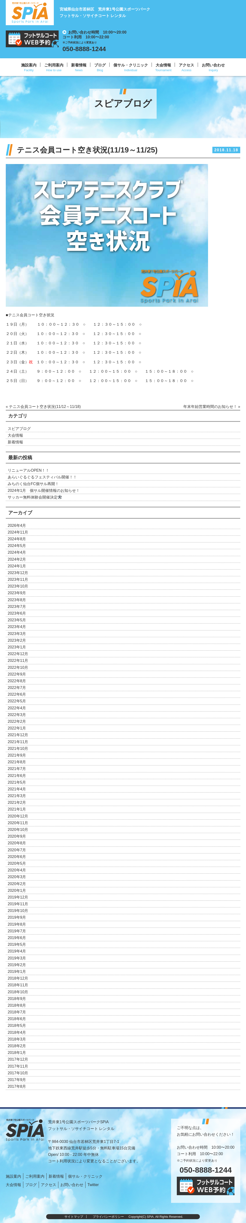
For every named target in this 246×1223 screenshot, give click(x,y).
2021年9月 (17, 755)
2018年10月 (18, 992)
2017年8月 (17, 1086)
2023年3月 (17, 634)
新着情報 (78, 65)
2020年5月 (17, 863)
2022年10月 (18, 667)
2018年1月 (17, 1053)
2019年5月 (17, 944)
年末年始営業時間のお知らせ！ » (211, 407)
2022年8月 (17, 681)
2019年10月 (18, 911)
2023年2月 (17, 640)
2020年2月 (17, 884)
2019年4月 (17, 951)
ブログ (100, 65)
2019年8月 (17, 924)
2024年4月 (17, 552)
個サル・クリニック (130, 65)
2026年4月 (17, 525)
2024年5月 (17, 546)
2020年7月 (17, 850)
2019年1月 (17, 972)
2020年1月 (17, 890)
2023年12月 (18, 573)
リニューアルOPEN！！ (28, 470)
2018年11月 (18, 985)
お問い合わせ (213, 65)
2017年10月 (18, 1073)
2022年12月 (18, 654)
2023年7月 (17, 607)
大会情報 (163, 65)
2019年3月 (17, 958)
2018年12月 (18, 978)
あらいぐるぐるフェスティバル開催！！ (42, 477)
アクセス (186, 65)
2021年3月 (17, 796)
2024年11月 (18, 532)
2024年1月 (17, 566)
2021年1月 (17, 809)
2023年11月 (18, 579)
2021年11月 (18, 742)
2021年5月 (17, 782)
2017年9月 (17, 1080)
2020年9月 (17, 836)
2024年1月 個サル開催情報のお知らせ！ (44, 490)
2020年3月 (17, 877)
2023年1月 (17, 647)
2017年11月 (18, 1066)
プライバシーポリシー (108, 1216)
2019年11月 (18, 904)
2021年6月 (17, 776)
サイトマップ (73, 1216)
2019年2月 (17, 965)
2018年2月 (17, 1046)
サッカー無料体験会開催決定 (35, 497)
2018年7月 (17, 1012)
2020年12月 (18, 816)
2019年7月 (17, 931)
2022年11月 (18, 661)
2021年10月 (18, 749)
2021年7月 (17, 769)
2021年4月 (17, 789)
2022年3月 (17, 715)
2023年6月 (17, 613)
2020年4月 (17, 870)
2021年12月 (18, 735)
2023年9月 (17, 593)
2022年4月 (17, 708)
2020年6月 (17, 857)
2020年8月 (17, 843)
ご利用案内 (53, 65)
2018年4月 (17, 1032)
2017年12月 (18, 1059)
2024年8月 (17, 539)
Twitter (93, 1185)
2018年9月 (17, 999)
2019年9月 (17, 917)
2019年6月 (17, 938)
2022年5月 (17, 701)
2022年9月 (17, 674)
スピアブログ (19, 429)
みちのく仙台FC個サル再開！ (33, 484)
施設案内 (29, 65)
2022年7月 (17, 688)
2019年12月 (18, 897)
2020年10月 (18, 830)
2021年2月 (17, 802)
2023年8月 (17, 600)
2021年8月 (17, 762)
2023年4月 (17, 627)
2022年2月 (17, 721)
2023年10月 (18, 586)
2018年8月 (17, 1005)
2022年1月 (17, 728)
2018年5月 (17, 1025)
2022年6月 (17, 694)
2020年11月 (18, 823)
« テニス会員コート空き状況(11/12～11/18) (43, 407)
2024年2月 (17, 559)
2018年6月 (17, 1019)
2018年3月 (17, 1039)
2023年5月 (17, 620)
